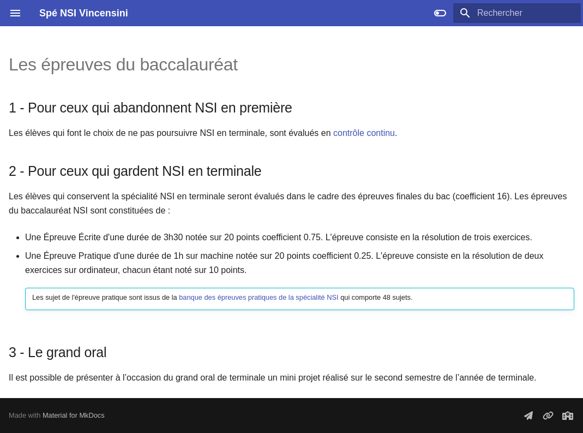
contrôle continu (364, 133)
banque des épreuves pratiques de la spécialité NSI (258, 297)
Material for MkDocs (74, 415)
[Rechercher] (517, 13)
